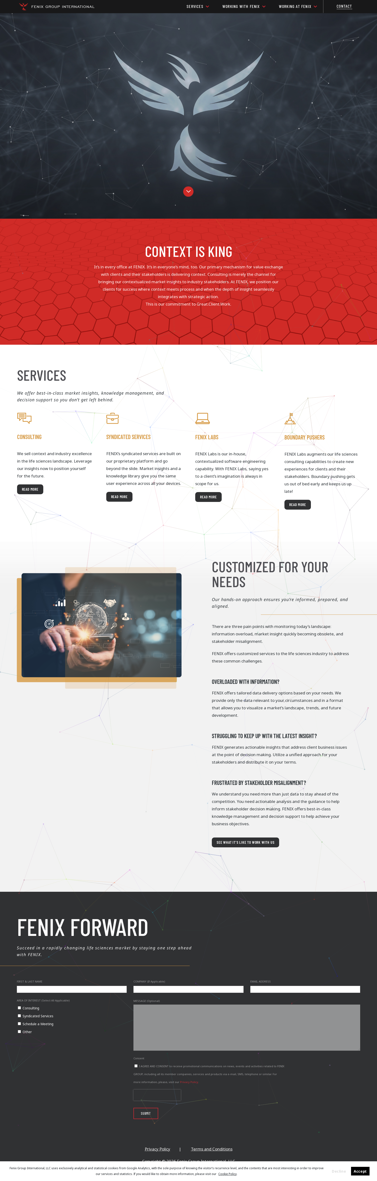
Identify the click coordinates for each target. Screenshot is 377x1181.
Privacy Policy (189, 1082)
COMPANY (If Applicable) (149, 981)
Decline (339, 1171)
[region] (188, 116)
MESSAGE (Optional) (146, 1001)
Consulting (31, 1008)
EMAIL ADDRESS (260, 981)
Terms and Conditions (211, 1149)
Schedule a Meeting (38, 1024)
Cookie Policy (227, 1174)
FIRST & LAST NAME (29, 981)
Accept (360, 1171)
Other (27, 1032)
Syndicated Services (38, 1016)
